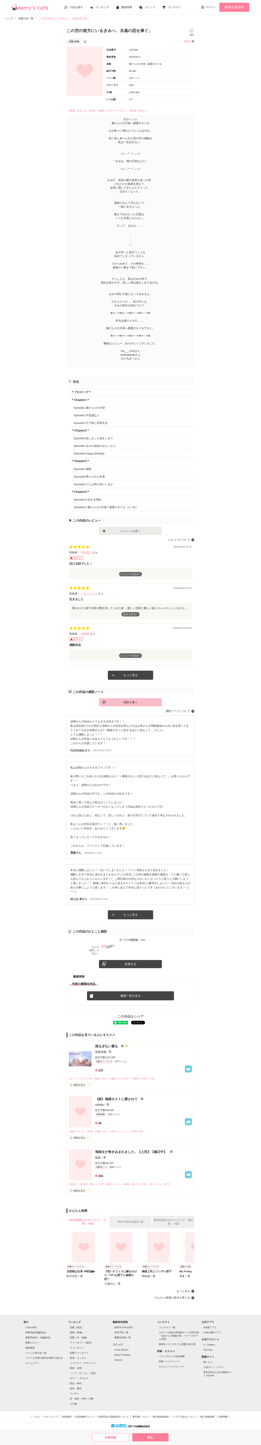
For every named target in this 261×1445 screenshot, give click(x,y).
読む (150, 1437)
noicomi (118, 1360)
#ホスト (81, 1131)
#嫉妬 (113, 1078)
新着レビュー (32, 1342)
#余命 (92, 110)
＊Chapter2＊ (80, 430)
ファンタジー (77, 1347)
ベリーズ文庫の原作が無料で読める (44, 1358)
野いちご (208, 1362)
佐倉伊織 (100, 1051)
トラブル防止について (184, 1416)
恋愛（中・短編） (79, 1337)
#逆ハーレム (155, 1184)
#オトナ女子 (124, 1078)
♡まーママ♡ (89, 593)
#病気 (71, 110)
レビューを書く (130, 531)
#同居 (132, 110)
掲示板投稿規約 (161, 1416)
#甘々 (153, 1078)
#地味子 (73, 1184)
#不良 (144, 1184)
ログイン (211, 7)
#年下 (105, 1078)
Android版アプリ (212, 1332)
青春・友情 (76, 1368)
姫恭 (98, 1157)
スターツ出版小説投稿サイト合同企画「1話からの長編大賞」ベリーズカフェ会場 (179, 1335)
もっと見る (130, 675)
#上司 (89, 1078)
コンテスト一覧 (167, 1327)
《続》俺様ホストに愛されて (116, 1099)
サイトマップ (51, 1416)
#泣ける (82, 110)
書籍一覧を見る (130, 995)
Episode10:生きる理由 (87, 499)
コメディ (74, 1393)
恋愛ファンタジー (79, 1353)
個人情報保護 (207, 1416)
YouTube (208, 1349)
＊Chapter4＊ (80, 491)
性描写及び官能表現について (113, 1416)
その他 (73, 1403)
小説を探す (76, 7)
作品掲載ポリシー (84, 1416)
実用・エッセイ (78, 1358)
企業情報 (223, 1416)
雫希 (73, 852)
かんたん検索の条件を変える (172, 1297)
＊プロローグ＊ (81, 392)
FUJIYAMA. (77, 750)
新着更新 (30, 1347)
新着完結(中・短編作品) (38, 1337)
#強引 (114, 1131)
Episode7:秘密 (82, 469)
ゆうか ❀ (76, 898)
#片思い (144, 1078)
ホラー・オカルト (79, 1378)
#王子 (109, 110)
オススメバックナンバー (172, 1366)
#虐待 (100, 110)
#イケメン (121, 110)
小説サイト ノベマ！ (214, 1367)
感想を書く (130, 702)
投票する (130, 964)
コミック (149, 7)
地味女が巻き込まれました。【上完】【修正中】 (131, 1152)
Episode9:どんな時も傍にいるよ (93, 484)
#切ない (143, 110)
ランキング (102, 7)
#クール (117, 1184)
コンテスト (174, 7)
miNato (99, 1104)
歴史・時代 (76, 1383)
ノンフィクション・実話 (83, 1373)
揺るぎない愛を (107, 1046)
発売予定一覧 (121, 1332)
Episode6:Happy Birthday (89, 453)
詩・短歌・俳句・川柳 (81, 1398)
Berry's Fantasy (122, 1355)
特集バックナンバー (169, 1361)
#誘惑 (135, 1078)
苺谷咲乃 (87, 552)
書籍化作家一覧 (122, 1337)
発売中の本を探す (123, 1327)
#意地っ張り (137, 1131)
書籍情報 (126, 7)
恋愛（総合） (77, 1327)
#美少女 (135, 1184)
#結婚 (90, 1131)
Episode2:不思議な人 (87, 415)
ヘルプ (36, 1416)
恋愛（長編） (77, 1332)
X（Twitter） (210, 1344)
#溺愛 (98, 1131)
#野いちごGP (96, 1184)
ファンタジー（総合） (81, 1342)
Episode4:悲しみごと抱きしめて (93, 438)
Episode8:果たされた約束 (89, 476)
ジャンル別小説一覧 (36, 1353)
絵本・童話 (76, 1388)
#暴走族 (83, 1184)
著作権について (140, 1416)
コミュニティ (32, 1363)
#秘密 (97, 1078)
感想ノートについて (178, 710)
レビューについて (179, 539)
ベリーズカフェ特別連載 (172, 1356)
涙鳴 (186, 41)
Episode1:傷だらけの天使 (89, 407)
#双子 (167, 1184)
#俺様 (72, 1131)
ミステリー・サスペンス (83, 1363)
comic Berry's (121, 1349)
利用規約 (67, 1416)
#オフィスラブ (76, 1078)
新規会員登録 (234, 7)
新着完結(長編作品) (35, 1332)
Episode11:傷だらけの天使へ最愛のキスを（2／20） (106, 507)
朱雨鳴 (85, 633)
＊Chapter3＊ (80, 461)
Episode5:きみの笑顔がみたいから (95, 445)
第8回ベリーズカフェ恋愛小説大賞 (177, 1344)
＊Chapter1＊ (80, 399)
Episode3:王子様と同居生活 (91, 422)
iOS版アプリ (210, 1327)
